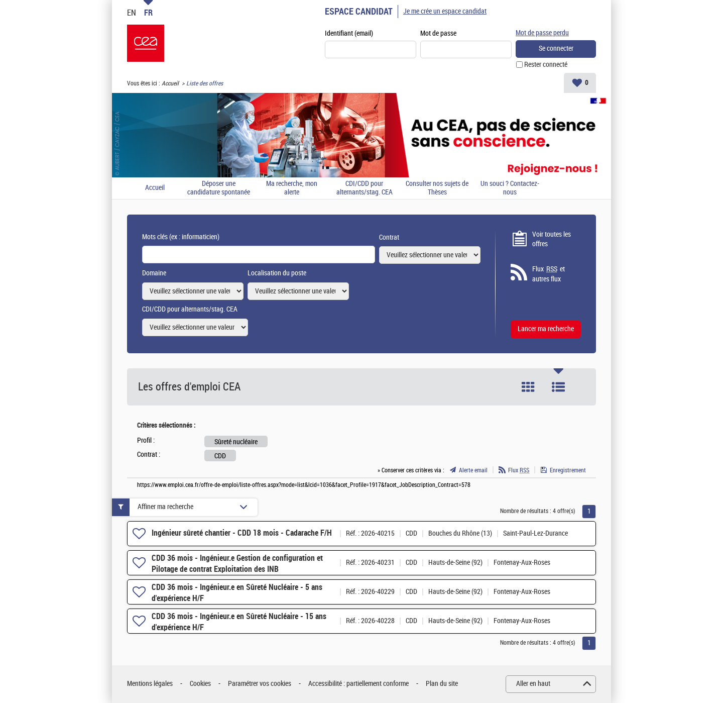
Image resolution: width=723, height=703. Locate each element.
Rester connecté (545, 64)
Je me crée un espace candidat (445, 11)
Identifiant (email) (349, 33)
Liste (558, 387)
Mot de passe (438, 33)
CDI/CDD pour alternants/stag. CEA (364, 188)
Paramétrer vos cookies (259, 683)
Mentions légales (150, 683)
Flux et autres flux (548, 273)
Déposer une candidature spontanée (218, 188)
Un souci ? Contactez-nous (509, 188)
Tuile (528, 387)
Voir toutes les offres (551, 239)
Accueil (170, 83)
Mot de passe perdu (542, 33)
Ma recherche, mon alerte (291, 188)
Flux (518, 470)
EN (131, 12)
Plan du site (442, 683)
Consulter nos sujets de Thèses (437, 188)
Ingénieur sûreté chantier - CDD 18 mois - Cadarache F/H (242, 533)
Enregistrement (568, 470)
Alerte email (473, 470)
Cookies (200, 683)
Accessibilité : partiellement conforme (358, 683)
